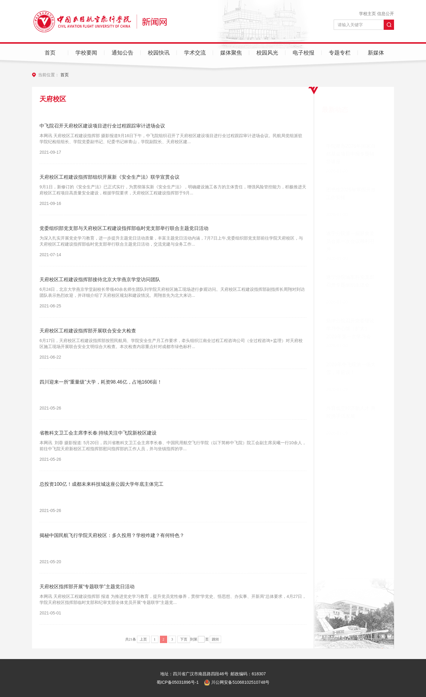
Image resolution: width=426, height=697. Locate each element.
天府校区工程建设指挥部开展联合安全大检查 (88, 330)
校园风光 (267, 53)
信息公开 (385, 13)
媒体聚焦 (231, 53)
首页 (50, 53)
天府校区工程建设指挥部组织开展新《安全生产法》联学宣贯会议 (110, 177)
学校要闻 (86, 53)
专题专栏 (340, 53)
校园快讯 (159, 53)
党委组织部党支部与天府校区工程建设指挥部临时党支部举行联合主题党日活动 (124, 228)
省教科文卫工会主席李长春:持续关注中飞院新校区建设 (98, 432)
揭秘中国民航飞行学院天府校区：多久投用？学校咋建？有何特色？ (112, 535)
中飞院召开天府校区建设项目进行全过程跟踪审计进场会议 (102, 125)
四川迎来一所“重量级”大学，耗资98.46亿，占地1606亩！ (101, 382)
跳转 (215, 641)
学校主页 (367, 13)
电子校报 (303, 53)
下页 (183, 641)
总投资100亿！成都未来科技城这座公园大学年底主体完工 (102, 484)
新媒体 (376, 53)
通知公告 (122, 53)
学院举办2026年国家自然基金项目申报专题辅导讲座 (351, 124)
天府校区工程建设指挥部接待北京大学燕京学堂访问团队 (100, 279)
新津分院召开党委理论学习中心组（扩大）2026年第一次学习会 (350, 314)
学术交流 (195, 53)
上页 (143, 641)
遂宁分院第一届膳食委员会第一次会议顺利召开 (350, 211)
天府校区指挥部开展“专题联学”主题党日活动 (87, 586)
